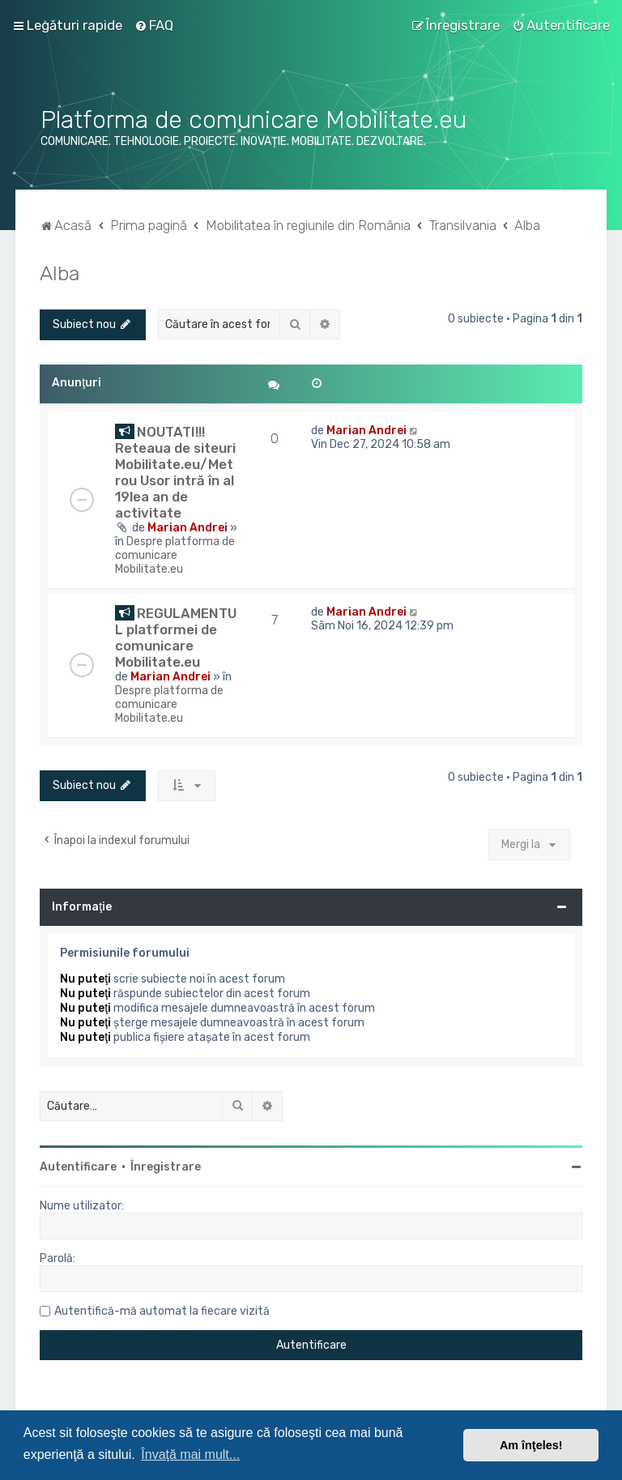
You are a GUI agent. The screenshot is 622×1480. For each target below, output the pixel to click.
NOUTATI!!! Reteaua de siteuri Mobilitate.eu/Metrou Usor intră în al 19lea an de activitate (175, 472)
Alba (59, 273)
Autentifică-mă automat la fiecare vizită (162, 1311)
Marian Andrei (187, 528)
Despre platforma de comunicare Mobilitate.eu (175, 555)
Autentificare (78, 1167)
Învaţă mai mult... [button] (190, 1454)
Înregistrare (165, 1167)
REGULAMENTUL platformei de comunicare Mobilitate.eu (175, 637)
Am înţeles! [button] (531, 1445)
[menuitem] (153, 25)
